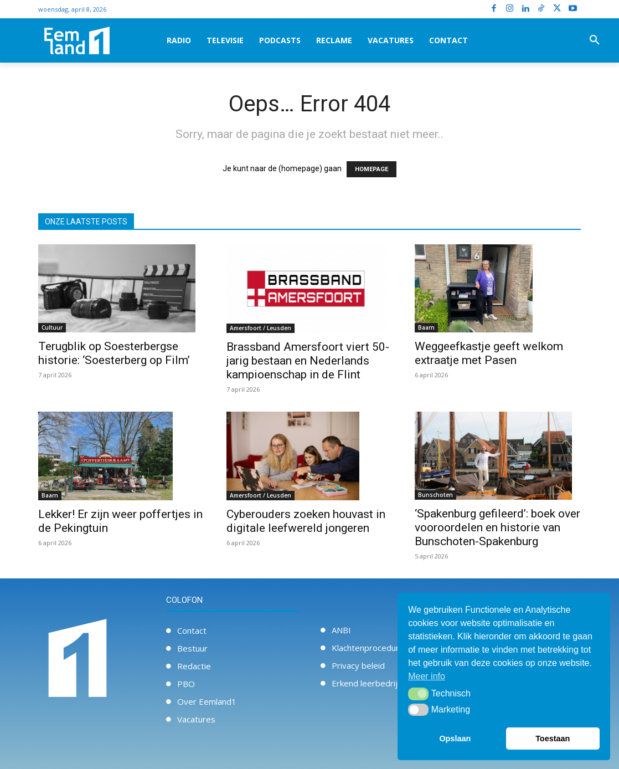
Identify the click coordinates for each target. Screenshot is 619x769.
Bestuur (192, 648)
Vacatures (196, 719)
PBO (186, 683)
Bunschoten (435, 495)
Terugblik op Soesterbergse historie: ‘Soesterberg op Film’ (114, 353)
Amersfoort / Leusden (260, 328)
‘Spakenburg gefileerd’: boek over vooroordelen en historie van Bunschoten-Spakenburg (497, 527)
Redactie (194, 665)
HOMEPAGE (371, 169)
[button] (594, 40)
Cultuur (52, 327)
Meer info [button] (426, 676)
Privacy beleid (358, 665)
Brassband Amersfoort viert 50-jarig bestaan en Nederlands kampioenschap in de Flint (307, 360)
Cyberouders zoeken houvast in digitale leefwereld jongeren (305, 521)
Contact (192, 630)
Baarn (426, 327)
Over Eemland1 (206, 701)
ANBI (341, 629)
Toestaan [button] (552, 738)
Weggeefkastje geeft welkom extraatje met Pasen (489, 353)
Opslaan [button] (455, 738)
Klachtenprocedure (368, 647)
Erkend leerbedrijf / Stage (381, 683)
